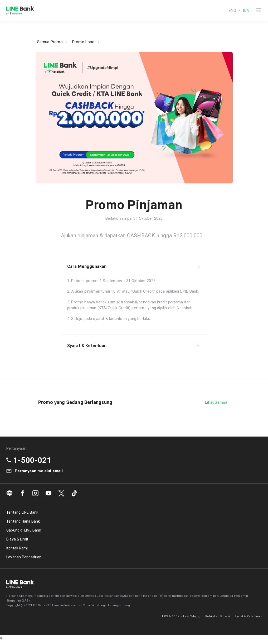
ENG (232, 10)
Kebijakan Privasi (217, 616)
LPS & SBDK (170, 616)
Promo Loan (83, 41)
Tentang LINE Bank (22, 512)
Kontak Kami (17, 548)
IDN (246, 10)
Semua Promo (50, 41)
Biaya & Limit (17, 539)
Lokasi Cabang (190, 616)
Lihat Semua (216, 402)
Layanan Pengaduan (23, 557)
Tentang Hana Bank (23, 521)
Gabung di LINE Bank (23, 530)
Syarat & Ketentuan (248, 616)
